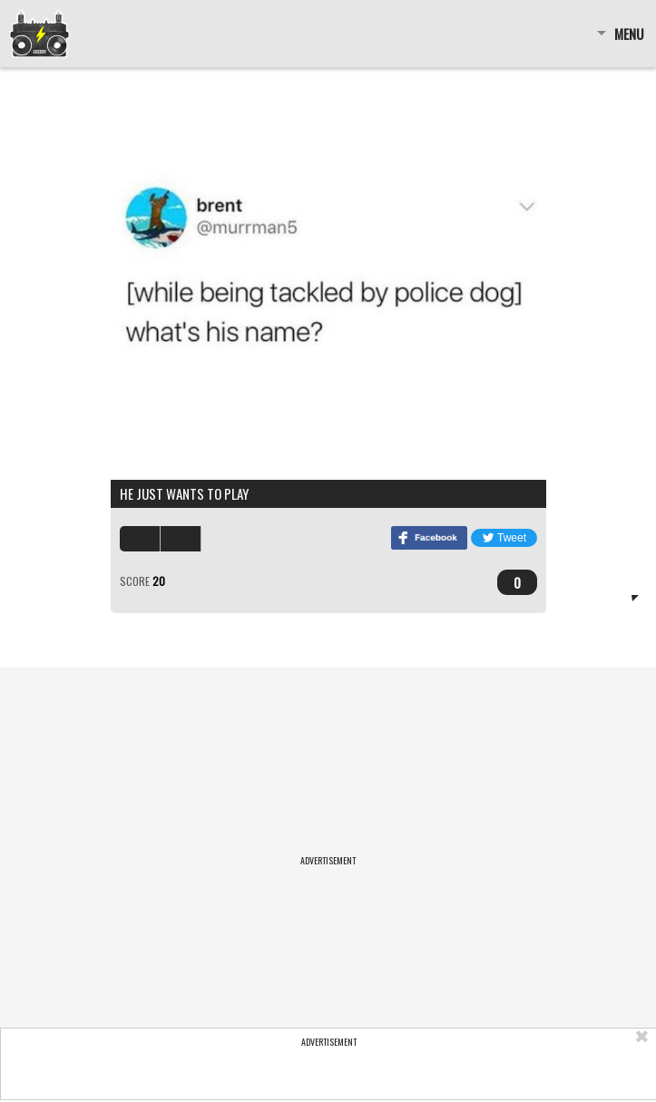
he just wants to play (184, 493)
